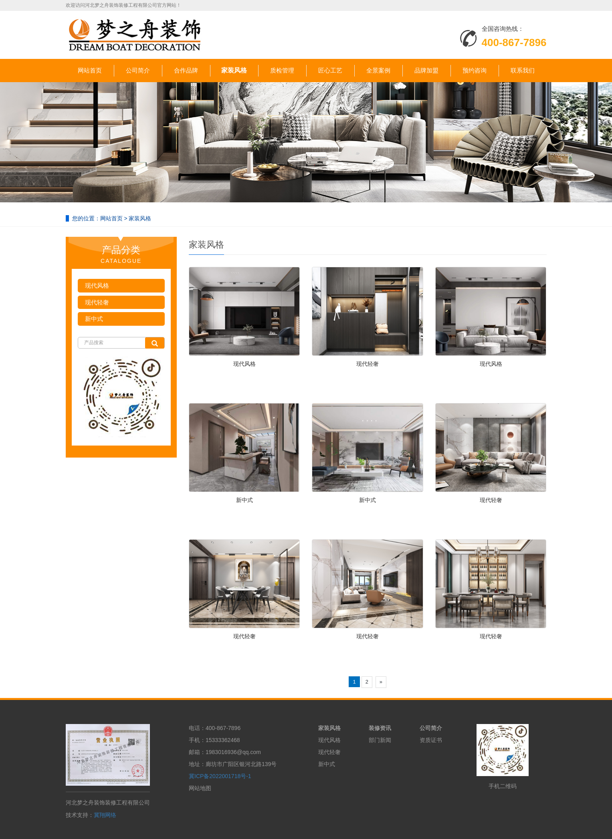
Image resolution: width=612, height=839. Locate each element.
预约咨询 (475, 70)
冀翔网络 (105, 815)
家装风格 (234, 70)
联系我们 (523, 70)
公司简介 (138, 70)
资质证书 (431, 740)
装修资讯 (380, 728)
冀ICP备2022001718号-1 (220, 776)
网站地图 (200, 788)
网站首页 (90, 70)
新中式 (244, 500)
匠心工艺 (330, 70)
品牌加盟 (426, 70)
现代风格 (244, 364)
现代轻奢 (367, 364)
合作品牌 (186, 70)
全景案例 (378, 70)
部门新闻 (380, 740)
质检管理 (282, 70)
